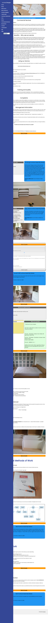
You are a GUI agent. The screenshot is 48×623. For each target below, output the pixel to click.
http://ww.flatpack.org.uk (20, 108)
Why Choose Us (4, 10)
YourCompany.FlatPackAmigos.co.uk (24, 84)
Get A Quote (31, 152)
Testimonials (3, 14)
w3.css (44, 620)
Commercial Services (5, 22)
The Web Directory (19, 148)
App (2, 29)
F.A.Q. (2, 18)
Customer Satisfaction (5, 16)
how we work (23, 240)
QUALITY (24, 238)
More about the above (19, 415)
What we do (3, 8)
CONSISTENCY (19, 239)
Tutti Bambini (4, 27)
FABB (2, 31)
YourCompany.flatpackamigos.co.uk (31, 76)
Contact (3, 25)
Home (2, 4)
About (2, 20)
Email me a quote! (31, 289)
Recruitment (3, 23)
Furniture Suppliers (5, 12)
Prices (2, 6)
